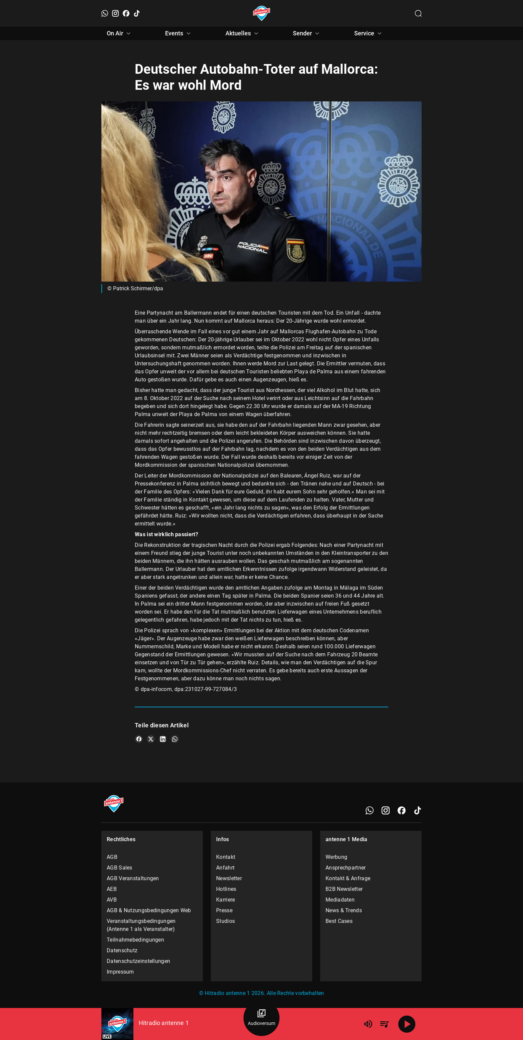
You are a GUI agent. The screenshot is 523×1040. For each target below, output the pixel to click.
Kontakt (225, 857)
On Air (119, 33)
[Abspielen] (407, 1024)
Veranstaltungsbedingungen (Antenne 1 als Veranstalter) (141, 925)
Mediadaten (340, 900)
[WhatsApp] (104, 13)
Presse (224, 910)
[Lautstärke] (368, 1024)
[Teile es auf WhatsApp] (175, 739)
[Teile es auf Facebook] (139, 739)
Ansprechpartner (346, 867)
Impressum (120, 972)
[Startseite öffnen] (262, 13)
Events (178, 33)
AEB (112, 889)
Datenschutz (122, 950)
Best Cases (339, 921)
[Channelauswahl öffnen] (418, 13)
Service (369, 33)
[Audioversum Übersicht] (261, 1018)
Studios (225, 921)
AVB (112, 900)
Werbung (336, 857)
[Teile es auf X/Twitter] (151, 739)
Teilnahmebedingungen (135, 940)
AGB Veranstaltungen (133, 878)
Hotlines (226, 889)
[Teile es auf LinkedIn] (163, 739)
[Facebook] (126, 13)
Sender (307, 33)
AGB (112, 857)
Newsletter (229, 878)
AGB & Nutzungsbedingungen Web (149, 910)
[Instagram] (115, 13)
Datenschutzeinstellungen (138, 961)
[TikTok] (136, 13)
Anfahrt (225, 867)
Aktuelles (242, 33)
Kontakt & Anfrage (348, 878)
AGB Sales (119, 867)
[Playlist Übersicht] (384, 1024)
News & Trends (344, 910)
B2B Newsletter (344, 889)
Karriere (225, 900)
